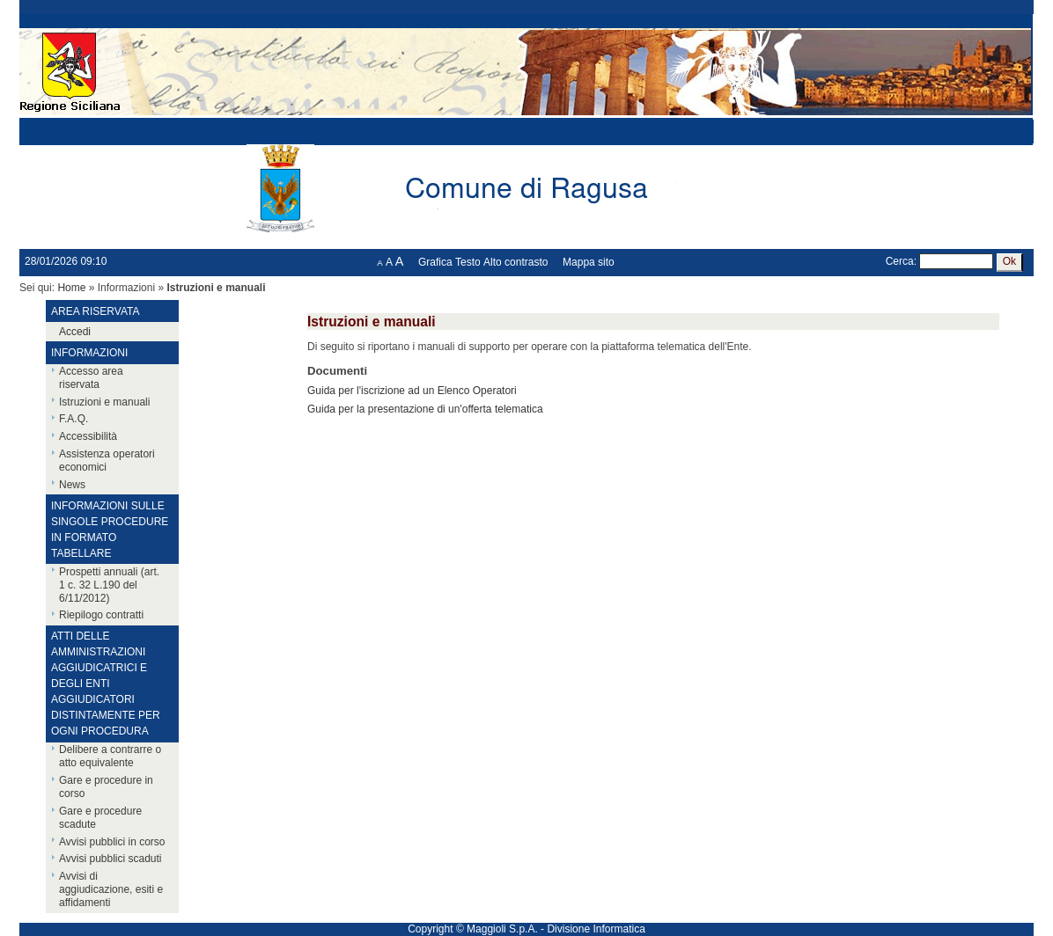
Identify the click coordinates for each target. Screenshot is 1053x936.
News (72, 485)
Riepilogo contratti (101, 615)
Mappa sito (589, 262)
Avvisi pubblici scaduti (110, 858)
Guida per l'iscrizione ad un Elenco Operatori (412, 390)
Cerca (900, 261)
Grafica (435, 262)
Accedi (75, 331)
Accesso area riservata (91, 378)
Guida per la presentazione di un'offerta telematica (425, 409)
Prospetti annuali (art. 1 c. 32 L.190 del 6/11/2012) (109, 585)
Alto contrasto (515, 262)
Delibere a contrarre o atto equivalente (110, 756)
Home (71, 288)
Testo (468, 262)
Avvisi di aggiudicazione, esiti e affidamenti (111, 889)
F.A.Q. (73, 419)
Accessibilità (88, 436)
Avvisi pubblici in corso (112, 842)
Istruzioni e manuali (104, 402)
